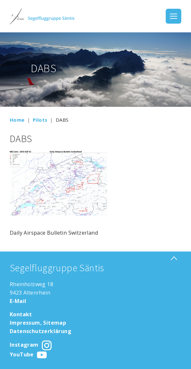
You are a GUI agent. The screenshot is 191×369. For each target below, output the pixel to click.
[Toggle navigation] (173, 16)
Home (17, 120)
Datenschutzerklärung (40, 331)
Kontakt (21, 314)
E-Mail (18, 301)
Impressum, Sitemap (38, 322)
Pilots (40, 120)
